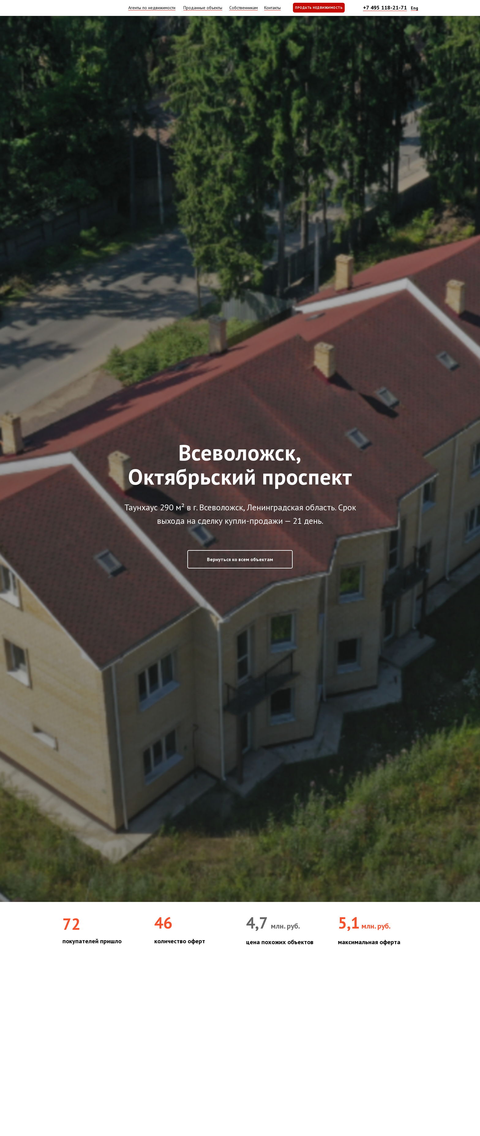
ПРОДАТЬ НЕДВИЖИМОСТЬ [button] (319, 8)
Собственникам (243, 7)
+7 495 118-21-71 (385, 7)
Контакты (272, 7)
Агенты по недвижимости (151, 7)
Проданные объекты (202, 7)
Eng (414, 8)
